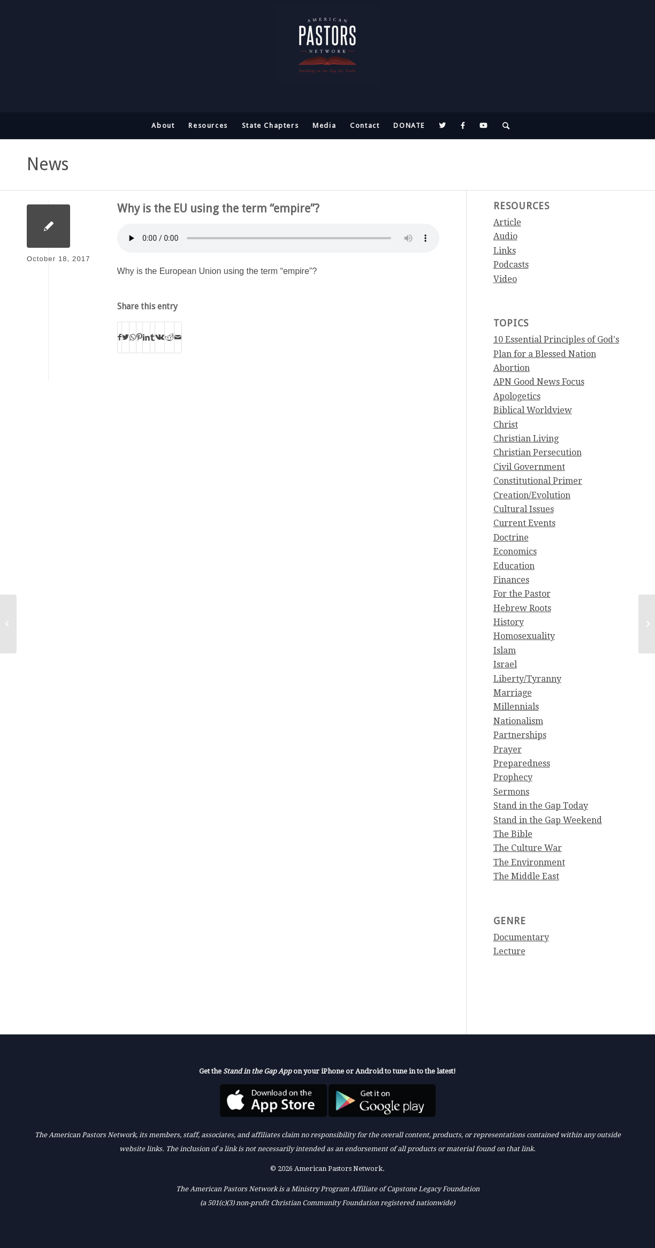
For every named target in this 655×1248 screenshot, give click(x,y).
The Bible (512, 834)
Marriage (512, 693)
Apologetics (516, 396)
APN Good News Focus (538, 382)
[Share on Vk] (159, 337)
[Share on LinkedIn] (146, 337)
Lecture (509, 951)
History (508, 622)
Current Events (524, 523)
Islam (504, 650)
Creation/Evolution (531, 495)
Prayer (507, 749)
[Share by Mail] (177, 337)
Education (514, 566)
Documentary (521, 937)
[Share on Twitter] (125, 337)
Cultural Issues (523, 509)
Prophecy (512, 777)
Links (504, 251)
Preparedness (521, 763)
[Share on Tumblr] (152, 337)
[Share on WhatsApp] (133, 337)
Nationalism (518, 721)
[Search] (503, 125)
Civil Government (529, 467)
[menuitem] (162, 125)
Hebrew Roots (522, 608)
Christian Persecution (537, 452)
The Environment (529, 862)
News (47, 164)
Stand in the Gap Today (540, 806)
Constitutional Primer (537, 481)
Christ (505, 425)
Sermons (511, 792)
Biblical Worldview (532, 410)
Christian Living (526, 438)
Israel (505, 664)
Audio (505, 236)
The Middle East (526, 876)
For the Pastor (522, 594)
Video (505, 279)
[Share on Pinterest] (139, 337)
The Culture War (527, 848)
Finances (511, 580)
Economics (515, 551)
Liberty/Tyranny (527, 679)
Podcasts (511, 265)
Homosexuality (524, 636)
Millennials (516, 707)
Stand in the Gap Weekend (547, 820)
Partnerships (519, 735)
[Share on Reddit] (169, 337)
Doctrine (511, 537)
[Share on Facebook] (119, 337)
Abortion (511, 368)
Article (507, 222)
